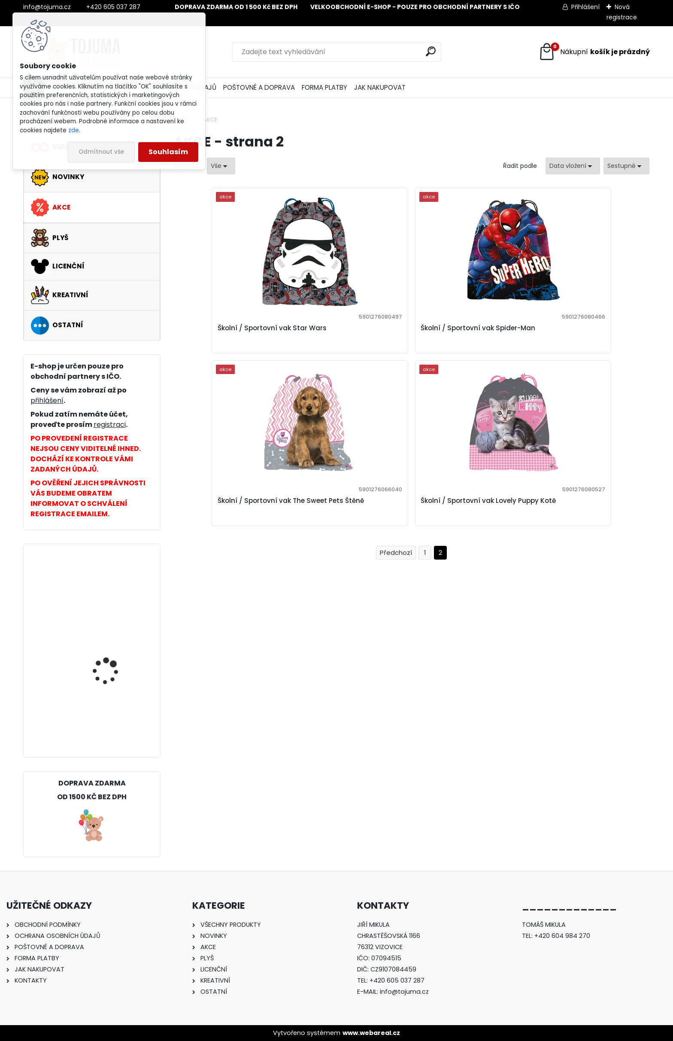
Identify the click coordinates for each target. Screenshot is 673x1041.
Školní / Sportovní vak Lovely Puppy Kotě (113, 653)
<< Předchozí (396, 391)
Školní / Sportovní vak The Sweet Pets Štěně (464, 333)
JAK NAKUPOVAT (380, 87)
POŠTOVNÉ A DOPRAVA (259, 87)
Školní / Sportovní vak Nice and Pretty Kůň (113, 715)
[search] (431, 51)
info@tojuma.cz (404, 991)
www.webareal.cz (371, 1033)
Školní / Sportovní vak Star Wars (228, 333)
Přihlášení (585, 7)
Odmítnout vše (101, 152)
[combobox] (573, 166)
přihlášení (47, 400)
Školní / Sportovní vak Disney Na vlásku (113, 588)
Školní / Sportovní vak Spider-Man (352, 333)
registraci (110, 424)
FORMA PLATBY (324, 87)
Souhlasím (168, 152)
